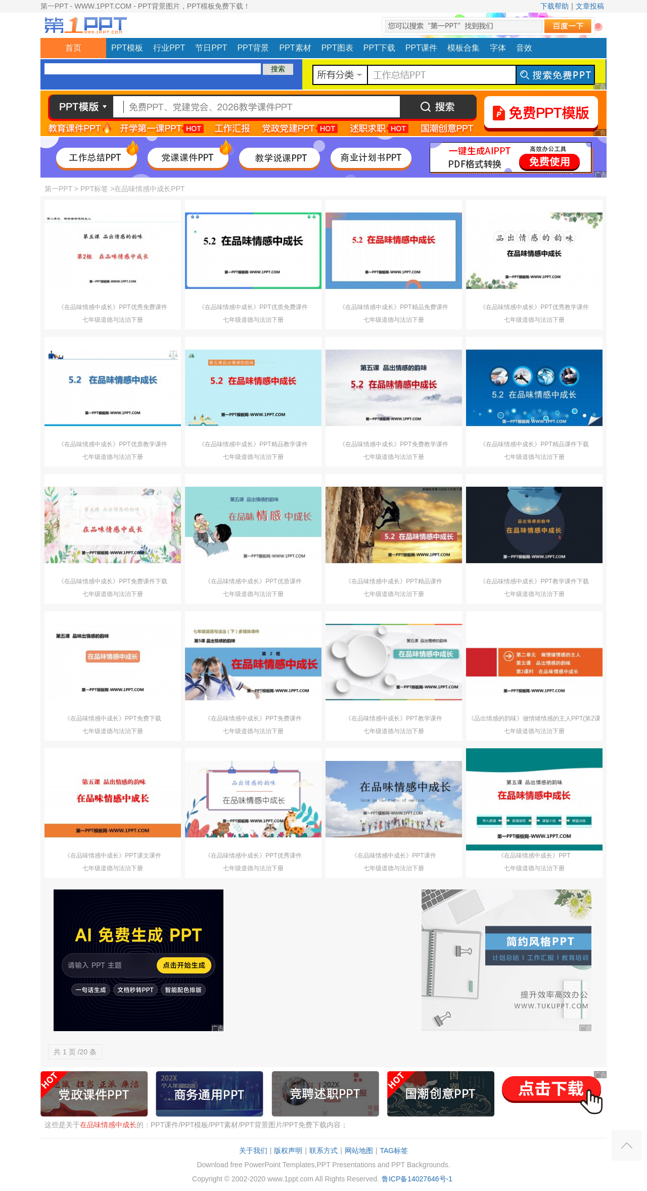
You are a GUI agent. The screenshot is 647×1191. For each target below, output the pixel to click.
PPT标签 (94, 189)
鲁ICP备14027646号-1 (417, 1179)
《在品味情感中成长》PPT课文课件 (112, 855)
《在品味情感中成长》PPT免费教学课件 (393, 444)
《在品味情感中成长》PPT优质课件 (253, 581)
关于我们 (253, 1150)
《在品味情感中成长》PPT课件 (393, 855)
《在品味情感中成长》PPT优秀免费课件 (112, 307)
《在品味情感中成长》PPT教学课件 (393, 718)
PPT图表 (337, 48)
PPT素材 (295, 48)
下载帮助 (554, 6)
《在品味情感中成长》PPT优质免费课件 (253, 307)
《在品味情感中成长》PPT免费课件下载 (112, 581)
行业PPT (169, 48)
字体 (498, 48)
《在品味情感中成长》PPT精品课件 (393, 581)
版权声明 (288, 1150)
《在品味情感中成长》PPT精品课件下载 (534, 444)
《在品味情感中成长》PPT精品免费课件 (393, 307)
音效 (524, 48)
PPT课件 (421, 48)
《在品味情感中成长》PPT (534, 855)
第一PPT (58, 189)
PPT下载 (379, 48)
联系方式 (323, 1150)
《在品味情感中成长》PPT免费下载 (112, 718)
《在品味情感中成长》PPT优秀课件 (253, 855)
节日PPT (211, 48)
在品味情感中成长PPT (149, 189)
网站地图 (359, 1150)
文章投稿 (590, 6)
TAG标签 (394, 1150)
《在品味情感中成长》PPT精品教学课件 (253, 444)
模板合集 (463, 48)
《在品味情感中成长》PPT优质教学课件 (112, 444)
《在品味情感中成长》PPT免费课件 (253, 718)
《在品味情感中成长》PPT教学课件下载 (534, 581)
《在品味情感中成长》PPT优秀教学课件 (534, 307)
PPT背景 (253, 48)
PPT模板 (127, 48)
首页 (73, 48)
